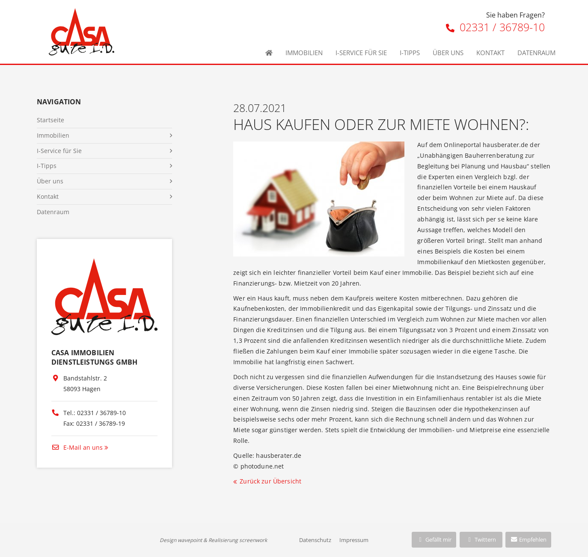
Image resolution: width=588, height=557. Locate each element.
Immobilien (304, 52)
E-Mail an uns (77, 447)
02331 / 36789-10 (495, 27)
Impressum (353, 540)
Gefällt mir (433, 539)
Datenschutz (315, 540)
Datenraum (536, 52)
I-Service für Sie (361, 52)
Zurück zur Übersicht (270, 481)
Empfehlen (528, 539)
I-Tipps (410, 52)
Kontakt (490, 52)
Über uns (448, 52)
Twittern (481, 539)
